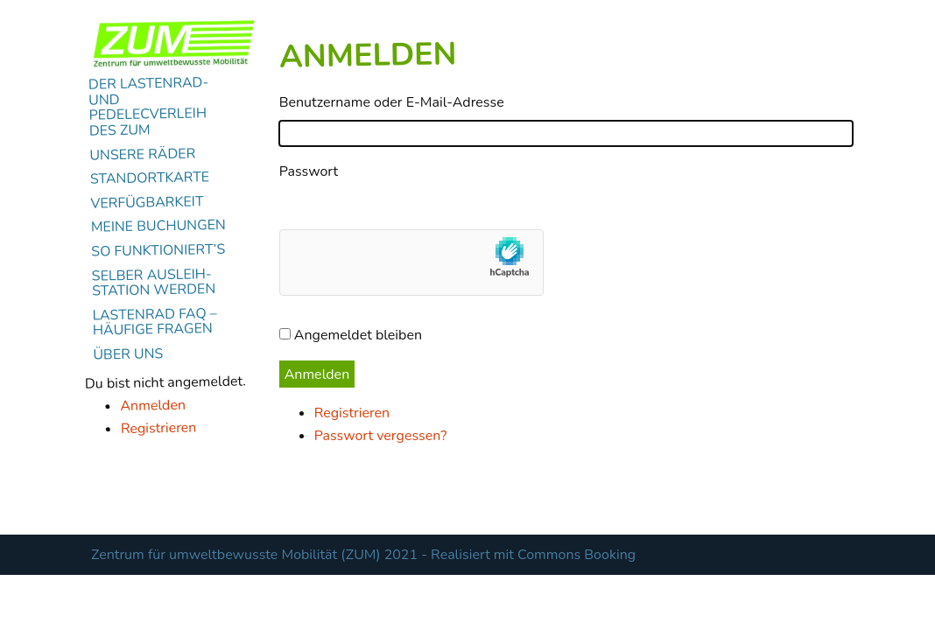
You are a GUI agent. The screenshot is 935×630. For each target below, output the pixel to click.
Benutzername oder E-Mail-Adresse (391, 102)
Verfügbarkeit (147, 203)
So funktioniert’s (158, 251)
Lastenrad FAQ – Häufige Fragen (154, 322)
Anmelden (153, 405)
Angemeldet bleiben (358, 335)
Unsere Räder (142, 154)
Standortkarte (150, 178)
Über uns (128, 354)
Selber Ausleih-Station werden (154, 282)
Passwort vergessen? (380, 435)
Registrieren (159, 427)
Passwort (308, 171)
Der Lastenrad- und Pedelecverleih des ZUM (148, 107)
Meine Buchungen (158, 226)
